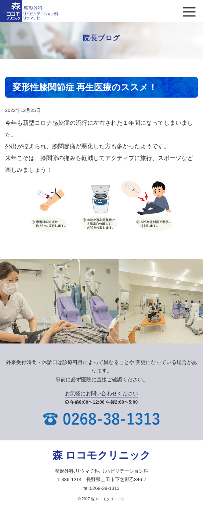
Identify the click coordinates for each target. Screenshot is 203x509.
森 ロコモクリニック (101, 455)
